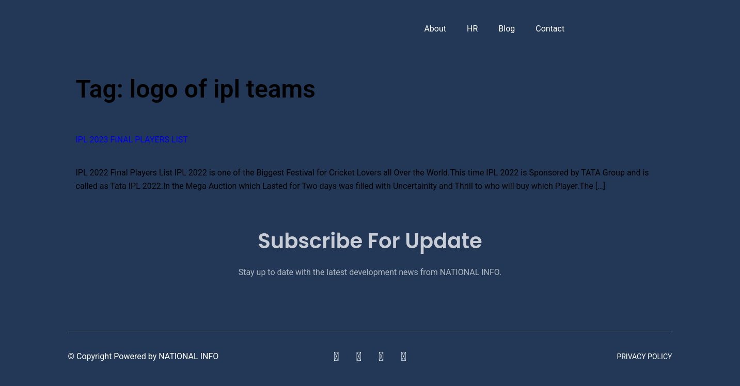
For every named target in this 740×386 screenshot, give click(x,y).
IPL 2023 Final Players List (132, 139)
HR (472, 29)
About (435, 29)
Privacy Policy (644, 356)
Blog (506, 29)
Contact (550, 29)
